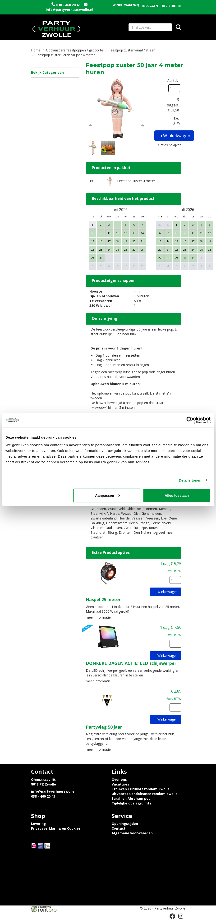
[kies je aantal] (175, 580)
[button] (90, 125)
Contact (118, 828)
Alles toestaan (177, 495)
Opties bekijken (169, 145)
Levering (38, 823)
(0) (126, 5)
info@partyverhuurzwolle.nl (69, 9)
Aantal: (172, 80)
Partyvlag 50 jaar (104, 727)
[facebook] (172, 916)
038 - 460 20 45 (68, 5)
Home (36, 50)
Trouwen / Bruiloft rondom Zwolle (141, 789)
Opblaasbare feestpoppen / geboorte (74, 50)
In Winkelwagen (174, 135)
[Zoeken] (178, 27)
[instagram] (181, 916)
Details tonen (190, 480)
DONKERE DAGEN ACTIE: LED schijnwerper (131, 663)
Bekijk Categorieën (55, 72)
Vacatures (120, 784)
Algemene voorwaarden (132, 833)
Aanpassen (107, 495)
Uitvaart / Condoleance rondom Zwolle (145, 793)
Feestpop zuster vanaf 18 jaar (132, 50)
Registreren (172, 6)
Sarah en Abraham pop (131, 798)
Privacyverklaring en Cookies (56, 828)
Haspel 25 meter (103, 599)
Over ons (119, 779)
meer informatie (98, 617)
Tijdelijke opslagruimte (132, 803)
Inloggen (150, 6)
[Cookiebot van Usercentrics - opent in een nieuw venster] (190, 420)
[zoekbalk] (150, 27)
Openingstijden (125, 823)
